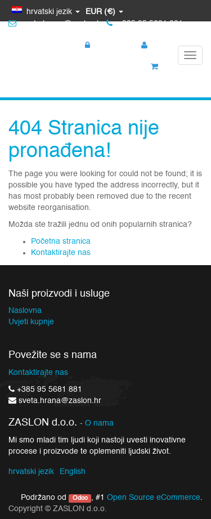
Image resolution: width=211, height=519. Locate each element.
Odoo (80, 498)
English (73, 472)
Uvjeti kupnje (31, 322)
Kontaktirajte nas (61, 253)
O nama (99, 423)
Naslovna (25, 311)
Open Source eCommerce (153, 498)
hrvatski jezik (31, 472)
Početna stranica (61, 241)
